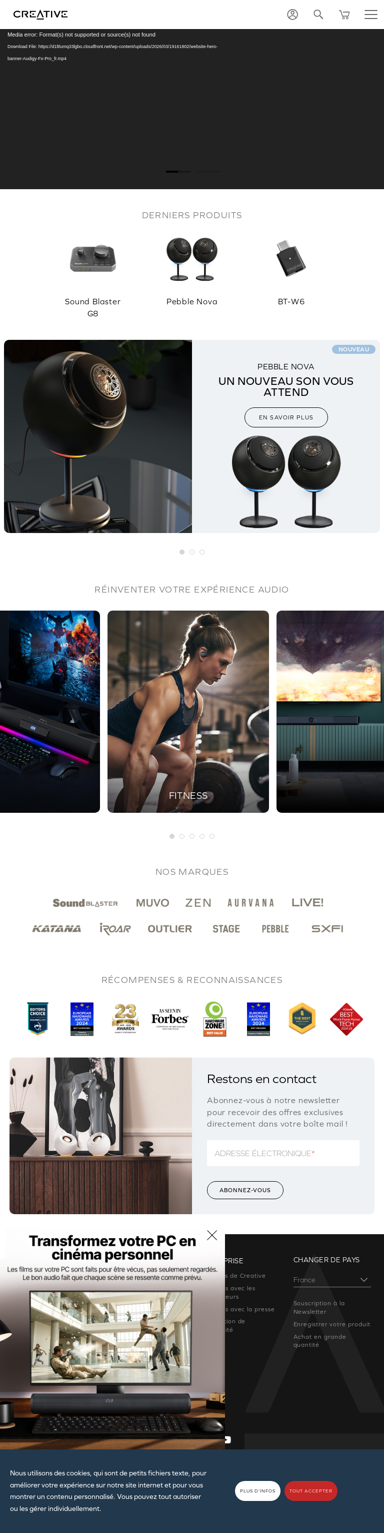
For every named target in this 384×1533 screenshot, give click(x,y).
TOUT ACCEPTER (311, 1490)
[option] (93, 270)
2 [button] (182, 836)
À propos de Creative (233, 1275)
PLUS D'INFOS (258, 1490)
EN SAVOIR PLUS (286, 417)
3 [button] (192, 836)
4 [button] (202, 836)
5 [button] (212, 836)
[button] (182, 552)
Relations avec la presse (237, 1309)
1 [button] (172, 836)
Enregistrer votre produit (332, 1324)
